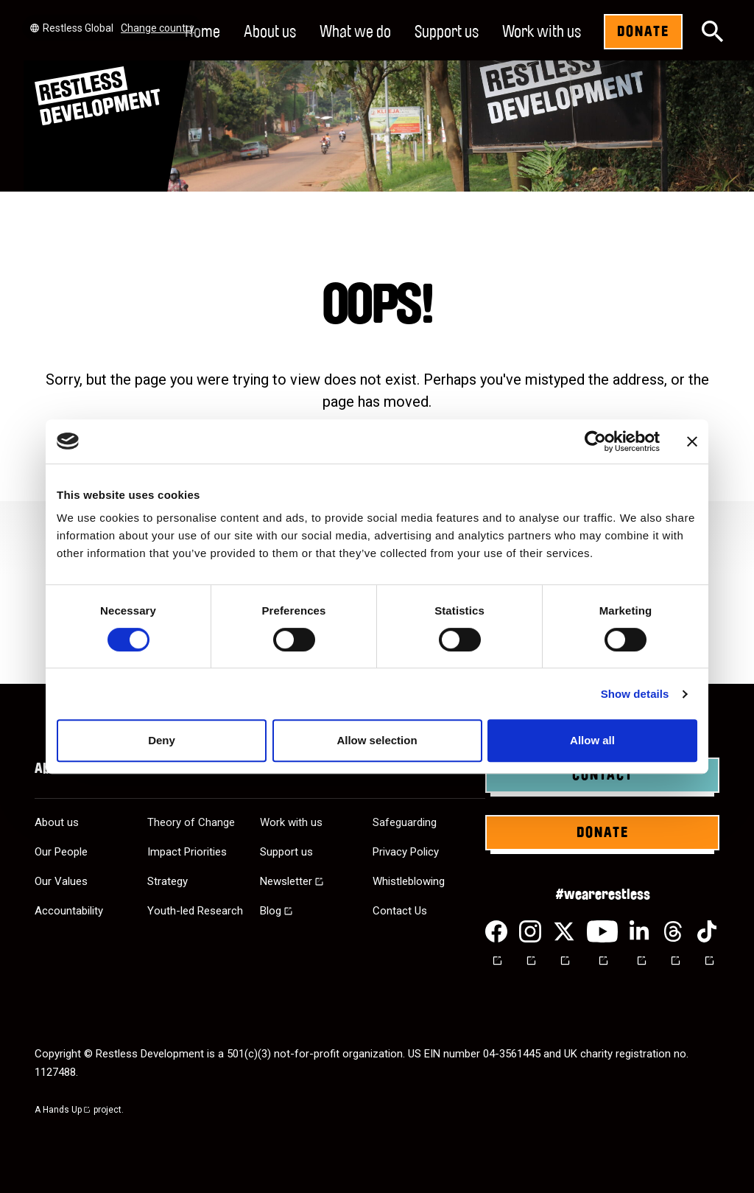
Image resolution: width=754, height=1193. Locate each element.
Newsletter (286, 881)
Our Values (61, 881)
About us (270, 32)
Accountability (69, 910)
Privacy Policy (406, 851)
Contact (602, 775)
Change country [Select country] (157, 28)
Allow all (592, 740)
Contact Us (400, 910)
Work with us (541, 32)
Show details (635, 694)
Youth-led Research (195, 910)
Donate (643, 31)
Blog (270, 910)
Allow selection (377, 740)
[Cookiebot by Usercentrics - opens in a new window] (595, 441)
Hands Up (67, 1110)
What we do (355, 32)
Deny (161, 740)
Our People (61, 851)
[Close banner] (692, 441)
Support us (447, 32)
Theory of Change (191, 822)
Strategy (167, 881)
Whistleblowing (409, 881)
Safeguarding (405, 822)
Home (202, 32)
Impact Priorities (187, 851)
